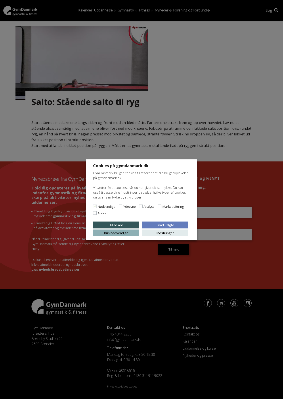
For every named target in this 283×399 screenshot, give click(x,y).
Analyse (149, 206)
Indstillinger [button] (165, 232)
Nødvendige (106, 206)
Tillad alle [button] (116, 225)
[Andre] (95, 213)
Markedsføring (173, 206)
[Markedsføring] (159, 206)
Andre (102, 213)
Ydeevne (129, 206)
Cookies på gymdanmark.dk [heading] (120, 165)
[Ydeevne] (120, 206)
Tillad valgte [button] (165, 225)
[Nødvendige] (95, 206)
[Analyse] (141, 206)
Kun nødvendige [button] (116, 232)
